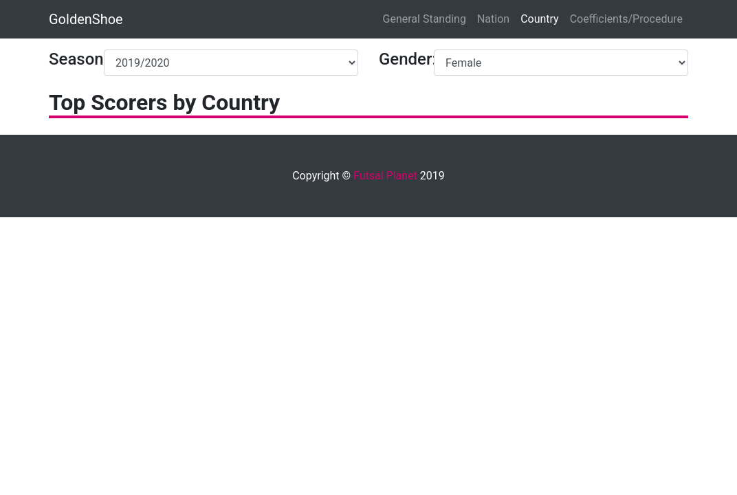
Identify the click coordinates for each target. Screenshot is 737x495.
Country (539, 18)
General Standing (424, 18)
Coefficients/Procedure (626, 18)
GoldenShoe (86, 19)
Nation (493, 18)
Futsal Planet (385, 175)
